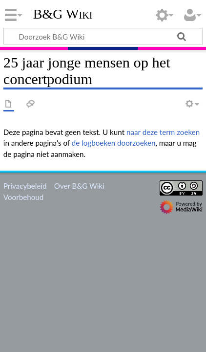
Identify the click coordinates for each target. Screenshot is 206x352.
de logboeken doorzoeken (114, 142)
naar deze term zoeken (163, 132)
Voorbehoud (23, 197)
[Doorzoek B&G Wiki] (103, 36)
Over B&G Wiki (79, 185)
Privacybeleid (25, 185)
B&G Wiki (63, 14)
